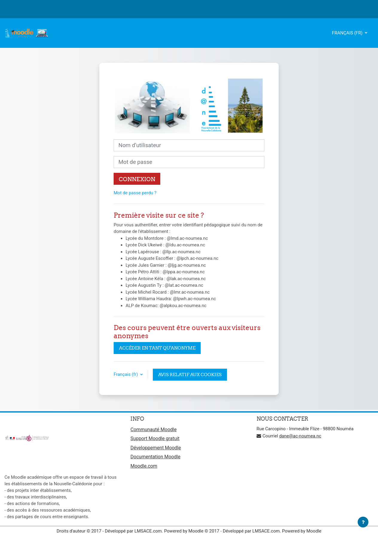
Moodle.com (143, 466)
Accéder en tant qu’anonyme (157, 348)
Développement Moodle (155, 448)
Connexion (137, 179)
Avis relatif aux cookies (190, 374)
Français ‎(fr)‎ (348, 33)
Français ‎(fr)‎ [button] (126, 374)
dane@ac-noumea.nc (300, 436)
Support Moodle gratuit (154, 438)
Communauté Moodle (153, 429)
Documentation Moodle (155, 457)
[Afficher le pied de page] (363, 522)
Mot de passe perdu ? (135, 193)
